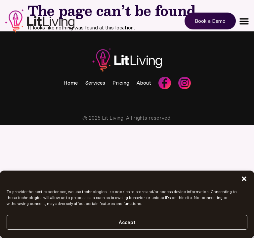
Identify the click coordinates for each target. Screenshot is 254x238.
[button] (244, 179)
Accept (127, 222)
